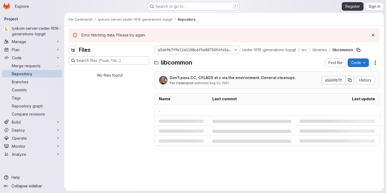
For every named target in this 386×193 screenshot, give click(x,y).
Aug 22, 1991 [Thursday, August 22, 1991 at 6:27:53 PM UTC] (219, 83)
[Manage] (32, 41)
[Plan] (32, 49)
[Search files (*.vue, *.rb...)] (109, 60)
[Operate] (32, 138)
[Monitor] (32, 146)
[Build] (32, 122)
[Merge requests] (32, 65)
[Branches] (32, 82)
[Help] (32, 177)
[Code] (32, 57)
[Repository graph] (32, 106)
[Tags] (32, 98)
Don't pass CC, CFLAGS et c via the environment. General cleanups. (233, 77)
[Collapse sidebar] (32, 186)
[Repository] (32, 73)
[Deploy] (32, 130)
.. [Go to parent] (160, 110)
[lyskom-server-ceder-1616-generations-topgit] (32, 31)
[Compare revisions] (32, 114)
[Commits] (32, 90)
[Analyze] (32, 154)
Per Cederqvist (182, 83)
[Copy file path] (358, 50)
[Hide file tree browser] (73, 50)
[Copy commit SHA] (350, 80)
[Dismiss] (373, 35)
